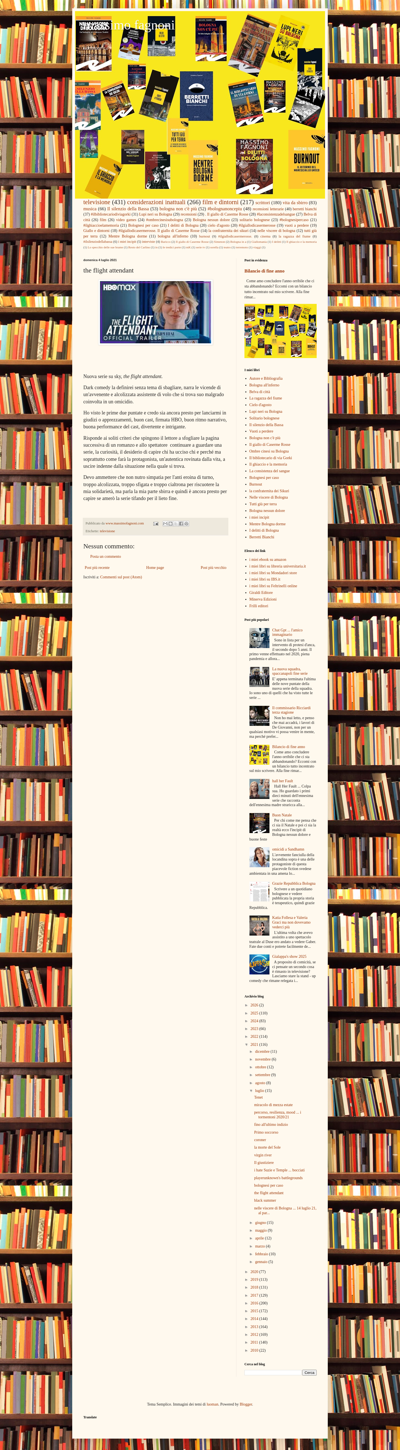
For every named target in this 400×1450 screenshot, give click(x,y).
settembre (263, 1075)
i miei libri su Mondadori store (273, 573)
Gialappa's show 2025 (289, 956)
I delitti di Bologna (183, 225)
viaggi (257, 247)
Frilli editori (258, 606)
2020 (255, 1272)
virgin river (263, 1155)
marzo (260, 1246)
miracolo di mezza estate (273, 1105)
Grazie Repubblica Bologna (294, 883)
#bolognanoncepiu (225, 208)
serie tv (200, 247)
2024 (255, 1021)
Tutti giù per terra (263, 504)
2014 (255, 1319)
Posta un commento (105, 556)
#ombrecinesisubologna (164, 220)
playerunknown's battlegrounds (278, 1178)
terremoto (242, 247)
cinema (265, 236)
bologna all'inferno (173, 236)
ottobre (261, 1067)
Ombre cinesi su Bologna (269, 451)
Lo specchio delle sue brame (105, 247)
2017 (255, 1295)
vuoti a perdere (297, 225)
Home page (155, 568)
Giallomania (259, 241)
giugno (261, 1223)
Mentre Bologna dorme (127, 236)
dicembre (263, 1051)
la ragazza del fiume (295, 236)
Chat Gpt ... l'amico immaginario (287, 632)
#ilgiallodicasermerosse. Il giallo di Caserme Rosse (159, 231)
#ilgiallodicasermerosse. (235, 236)
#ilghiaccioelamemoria (101, 225)
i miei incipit (127, 242)
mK (188, 247)
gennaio (261, 1262)
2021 (255, 1044)
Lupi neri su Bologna (155, 214)
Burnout (255, 484)
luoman (212, 1404)
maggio (261, 1230)
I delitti (276, 241)
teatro (227, 247)
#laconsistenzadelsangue (276, 214)
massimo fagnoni (129, 25)
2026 (255, 1005)
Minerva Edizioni (263, 599)
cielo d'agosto (218, 225)
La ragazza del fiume (265, 398)
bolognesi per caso (268, 1185)
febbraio (262, 1254)
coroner (260, 1140)
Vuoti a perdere (261, 431)
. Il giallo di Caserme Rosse (226, 214)
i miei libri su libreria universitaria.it (277, 566)
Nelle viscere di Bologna (268, 497)
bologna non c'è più (178, 208)
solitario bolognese (255, 220)
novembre (263, 1059)
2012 (255, 1334)
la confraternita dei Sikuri (269, 491)
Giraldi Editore (261, 593)
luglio (260, 1091)
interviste (148, 242)
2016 (255, 1303)
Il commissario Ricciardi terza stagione (291, 710)
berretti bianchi (305, 209)
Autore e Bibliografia (266, 378)
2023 (255, 1029)
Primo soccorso (266, 1132)
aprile (260, 1238)
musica (90, 208)
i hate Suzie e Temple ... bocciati (279, 1170)
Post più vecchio (213, 568)
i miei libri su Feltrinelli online (273, 586)
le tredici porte (172, 247)
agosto (260, 1083)
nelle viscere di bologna (276, 231)
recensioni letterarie (268, 209)
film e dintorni (220, 202)
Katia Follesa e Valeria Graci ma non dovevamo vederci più (291, 922)
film (103, 220)
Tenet (258, 1097)
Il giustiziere (264, 1163)
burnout (204, 236)
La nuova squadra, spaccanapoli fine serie (290, 671)
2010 (255, 1350)
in (156, 247)
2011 (255, 1342)
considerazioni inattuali (156, 202)
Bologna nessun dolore (211, 220)
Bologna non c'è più (265, 438)
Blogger (246, 1404)
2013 (255, 1327)
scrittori (263, 202)
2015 (255, 1311)
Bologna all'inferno (264, 385)
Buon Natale (282, 815)
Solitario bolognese (264, 418)
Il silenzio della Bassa (128, 208)
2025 (255, 1013)
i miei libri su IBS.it (265, 579)
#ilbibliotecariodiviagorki (111, 214)
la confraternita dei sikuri (229, 231)
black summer (265, 1200)
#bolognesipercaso (294, 220)
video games (126, 220)
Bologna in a (238, 241)
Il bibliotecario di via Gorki (270, 458)
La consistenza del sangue (269, 471)
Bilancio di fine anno (264, 271)
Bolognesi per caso (143, 225)
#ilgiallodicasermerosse (257, 225)
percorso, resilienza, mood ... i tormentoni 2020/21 (277, 1114)
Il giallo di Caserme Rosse (192, 241)
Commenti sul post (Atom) (121, 577)
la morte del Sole (267, 1147)
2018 (255, 1287)
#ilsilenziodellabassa (97, 242)
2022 (255, 1036)
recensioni (189, 214)
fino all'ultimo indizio (271, 1124)
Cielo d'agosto (260, 405)
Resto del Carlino (139, 247)
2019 (255, 1280)
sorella (214, 247)
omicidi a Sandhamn (288, 849)
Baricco (166, 241)
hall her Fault (282, 781)
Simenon (219, 241)
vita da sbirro (295, 202)
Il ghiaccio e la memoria (301, 241)
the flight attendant (269, 1193)
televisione (96, 202)
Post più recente (97, 568)
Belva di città (259, 392)
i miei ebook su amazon (267, 560)
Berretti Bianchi (261, 537)
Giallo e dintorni (96, 231)
